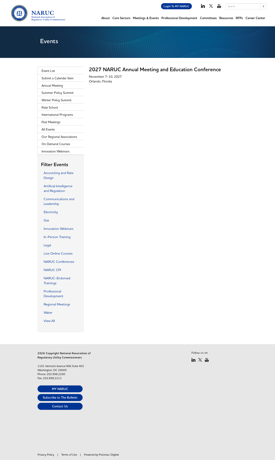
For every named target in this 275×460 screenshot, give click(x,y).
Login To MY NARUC (176, 6)
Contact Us (60, 406)
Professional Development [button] (179, 18)
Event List (48, 71)
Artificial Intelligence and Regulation (58, 188)
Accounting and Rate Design (58, 175)
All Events (48, 129)
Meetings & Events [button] (146, 18)
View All (49, 321)
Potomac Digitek (109, 454)
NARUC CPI (52, 270)
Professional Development (53, 293)
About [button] (105, 18)
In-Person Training (57, 237)
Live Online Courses (58, 253)
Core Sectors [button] (121, 18)
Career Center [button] (255, 18)
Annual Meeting (52, 86)
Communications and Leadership (59, 201)
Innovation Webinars (55, 151)
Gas (46, 220)
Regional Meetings (57, 304)
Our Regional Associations (59, 137)
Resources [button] (226, 18)
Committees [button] (208, 18)
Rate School (50, 107)
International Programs (57, 115)
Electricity (51, 212)
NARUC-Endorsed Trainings (57, 280)
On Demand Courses (56, 144)
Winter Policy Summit (56, 100)
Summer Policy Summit (57, 93)
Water (48, 312)
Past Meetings (51, 122)
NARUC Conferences (59, 261)
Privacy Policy (46, 454)
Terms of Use (69, 454)
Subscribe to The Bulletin (60, 397)
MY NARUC (60, 389)
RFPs (239, 18)
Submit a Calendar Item (57, 78)
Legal (47, 245)
